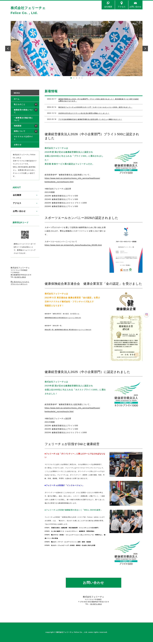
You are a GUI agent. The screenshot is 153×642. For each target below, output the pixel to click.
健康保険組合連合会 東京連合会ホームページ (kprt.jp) (63, 317)
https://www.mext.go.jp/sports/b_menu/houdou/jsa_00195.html (73, 245)
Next (145, 48)
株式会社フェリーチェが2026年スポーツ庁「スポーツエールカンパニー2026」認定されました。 (95, 107)
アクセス (122, 7)
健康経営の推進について (23, 111)
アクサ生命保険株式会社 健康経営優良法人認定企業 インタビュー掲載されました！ (90, 119)
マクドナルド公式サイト (23, 138)
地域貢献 (18, 126)
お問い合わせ (135, 7)
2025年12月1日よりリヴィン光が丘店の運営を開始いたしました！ (84, 113)
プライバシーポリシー (19, 284)
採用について (19, 131)
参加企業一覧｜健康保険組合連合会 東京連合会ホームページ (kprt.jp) (68, 329)
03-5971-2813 (96, 604)
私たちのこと (19, 104)
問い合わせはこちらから (20, 282)
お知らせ (18, 145)
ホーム (17, 99)
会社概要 (108, 7)
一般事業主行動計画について (23, 119)
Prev (8, 48)
